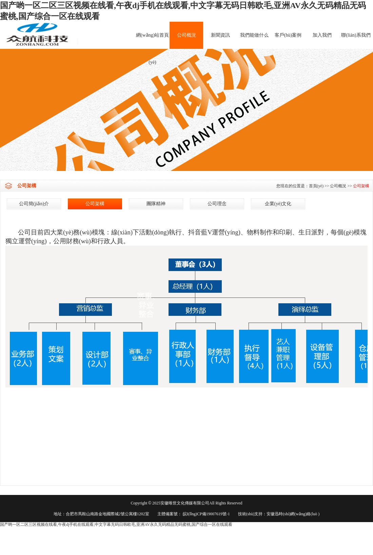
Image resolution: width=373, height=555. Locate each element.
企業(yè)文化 (278, 203)
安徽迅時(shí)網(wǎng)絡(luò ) (293, 514)
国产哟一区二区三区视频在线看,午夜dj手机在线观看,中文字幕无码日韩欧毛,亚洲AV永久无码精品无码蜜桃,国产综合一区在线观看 (116, 524)
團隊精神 (155, 203)
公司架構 (361, 186)
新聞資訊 (220, 35)
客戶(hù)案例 (288, 35)
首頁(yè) (316, 186)
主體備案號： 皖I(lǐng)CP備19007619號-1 (193, 514)
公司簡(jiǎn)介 (34, 203)
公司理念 (217, 203)
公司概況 (186, 35)
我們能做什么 (254, 35)
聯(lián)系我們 (355, 35)
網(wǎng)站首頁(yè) (152, 41)
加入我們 (322, 35)
